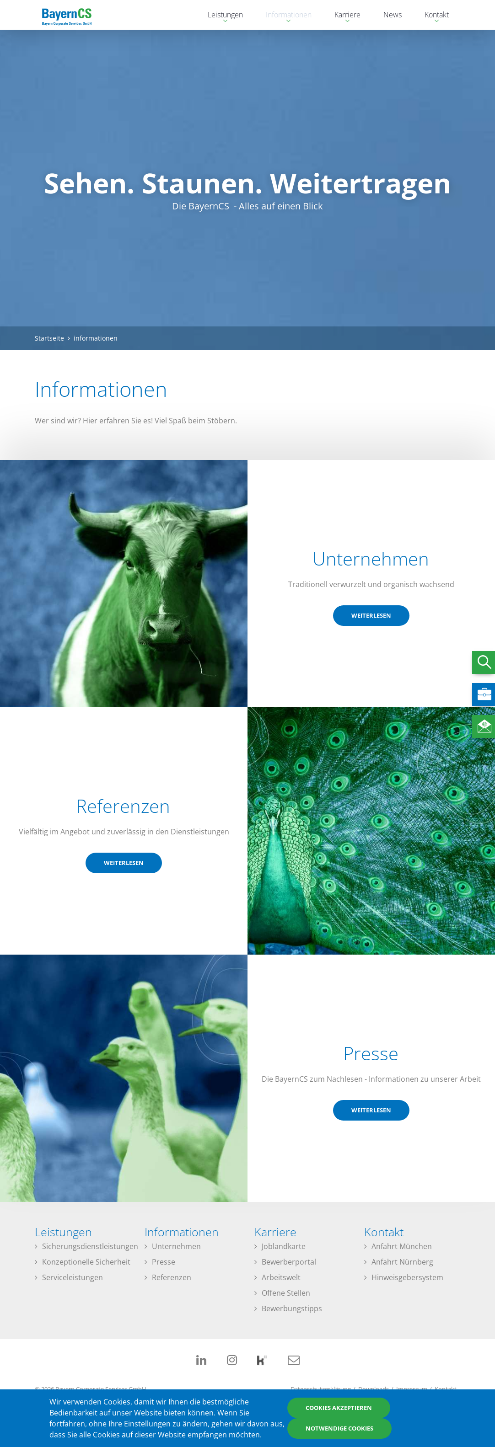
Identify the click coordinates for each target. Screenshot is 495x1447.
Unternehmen (176, 1246)
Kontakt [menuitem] (432, 16)
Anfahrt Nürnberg (402, 1262)
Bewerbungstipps (292, 1308)
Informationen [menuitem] (284, 16)
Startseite (49, 338)
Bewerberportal (289, 1262)
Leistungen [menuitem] (221, 16)
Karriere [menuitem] (342, 16)
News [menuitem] (392, 15)
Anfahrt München (401, 1246)
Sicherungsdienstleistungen (90, 1246)
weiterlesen (371, 615)
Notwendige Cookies (339, 1428)
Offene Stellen (286, 1293)
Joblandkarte (284, 1246)
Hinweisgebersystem (407, 1277)
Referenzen (171, 1277)
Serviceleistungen (72, 1277)
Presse (163, 1262)
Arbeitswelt (281, 1277)
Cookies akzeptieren (339, 1408)
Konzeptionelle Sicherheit (86, 1262)
